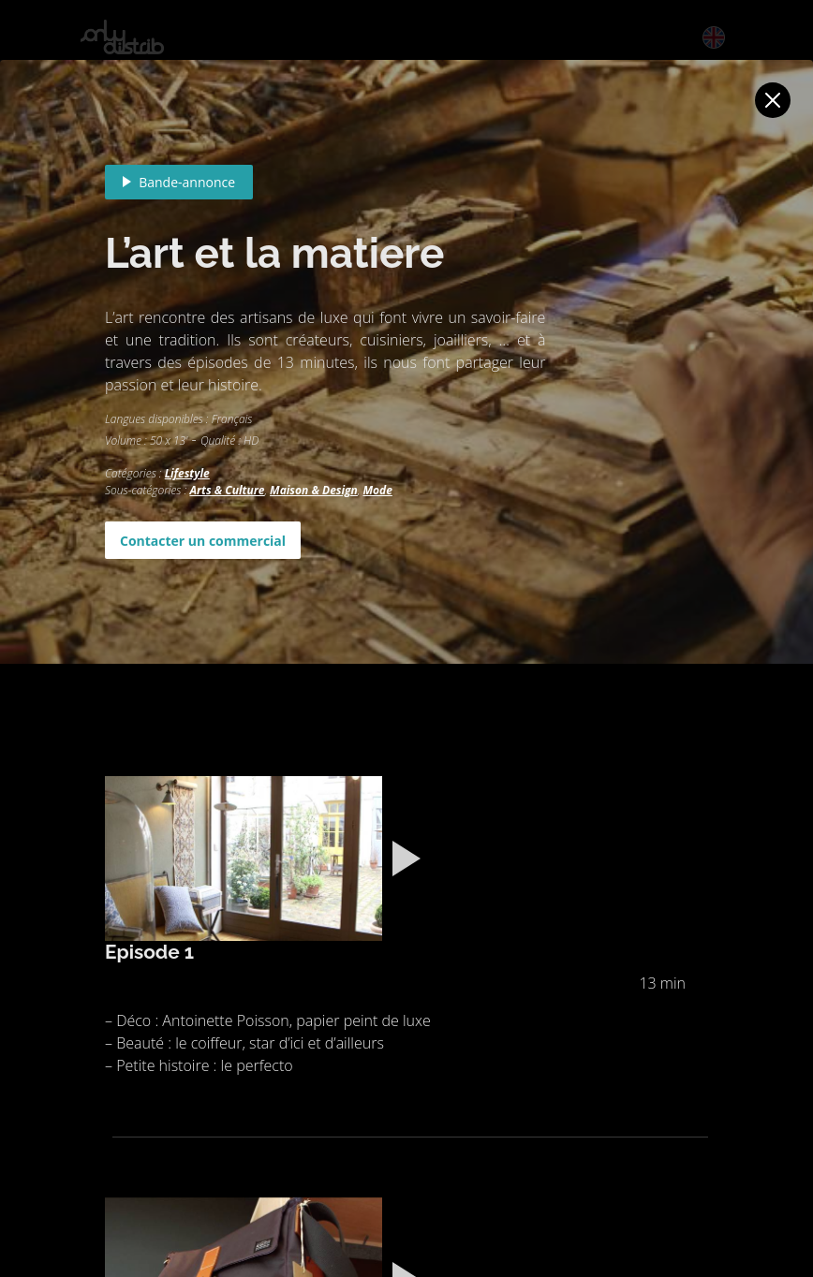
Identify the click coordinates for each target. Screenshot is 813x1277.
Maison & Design (314, 490)
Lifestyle (187, 473)
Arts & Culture (226, 490)
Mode (377, 490)
